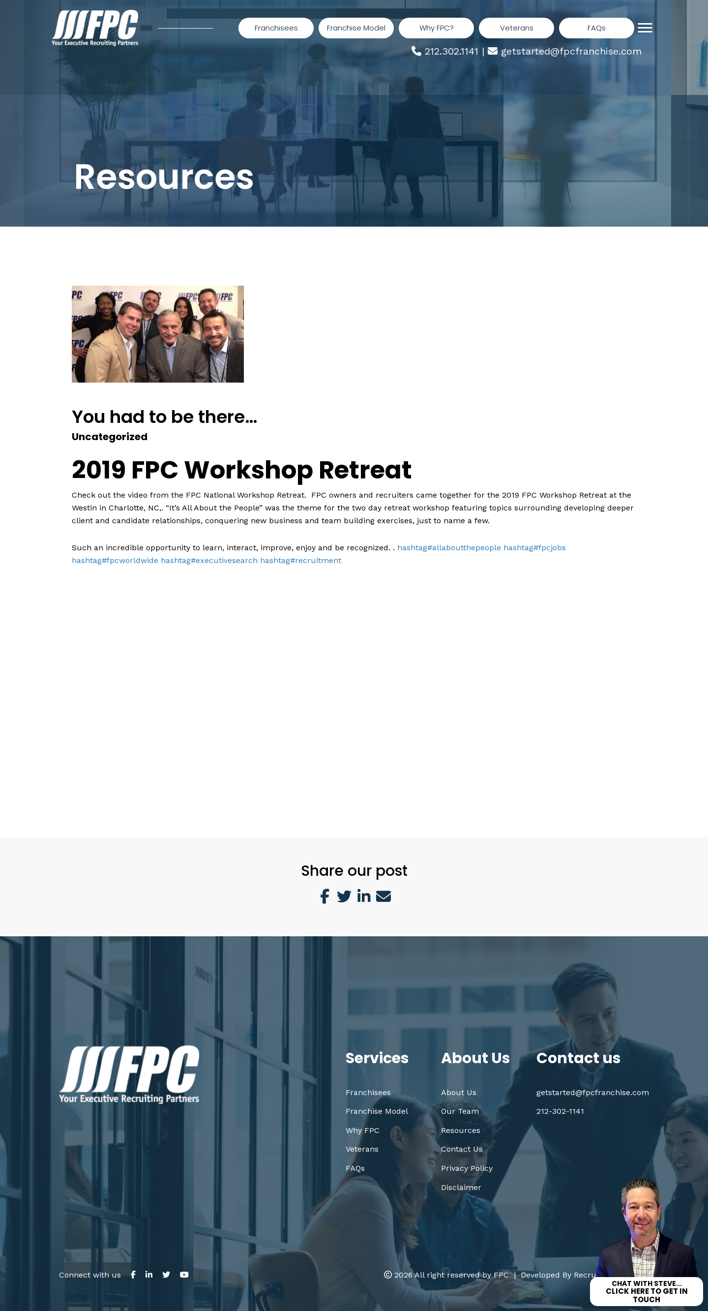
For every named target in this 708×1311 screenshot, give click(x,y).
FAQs (355, 1168)
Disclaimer (461, 1187)
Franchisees (368, 1092)
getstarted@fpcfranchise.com (571, 51)
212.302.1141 (451, 51)
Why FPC (363, 1130)
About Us (458, 1092)
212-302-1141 (560, 1111)
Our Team (460, 1111)
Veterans (362, 1149)
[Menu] (645, 28)
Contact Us (462, 1149)
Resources (460, 1130)
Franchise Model (377, 1111)
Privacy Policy (467, 1168)
